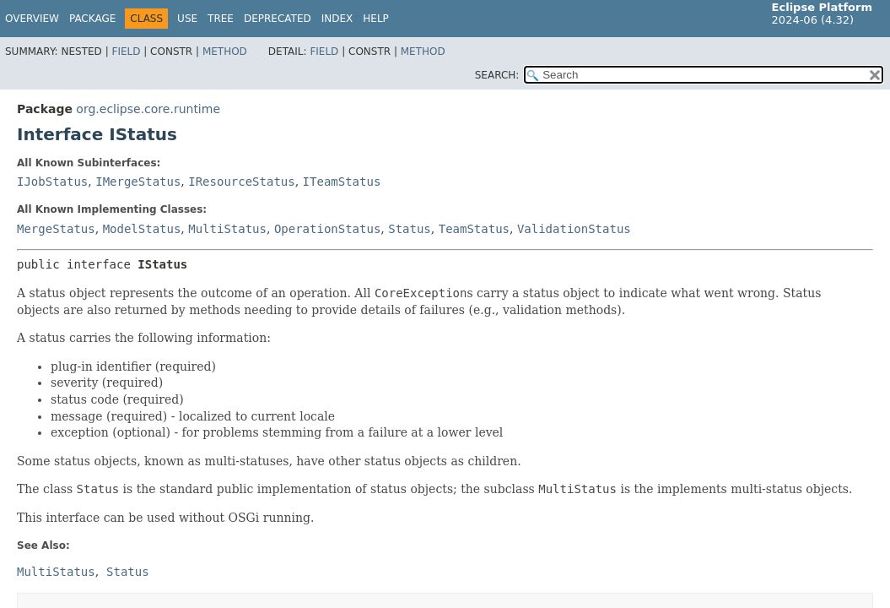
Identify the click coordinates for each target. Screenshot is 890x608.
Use (187, 18)
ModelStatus (142, 229)
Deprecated (277, 18)
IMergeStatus (138, 181)
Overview (32, 18)
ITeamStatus (342, 181)
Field (125, 51)
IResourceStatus (241, 181)
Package (92, 18)
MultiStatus (227, 229)
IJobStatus (52, 181)
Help (376, 18)
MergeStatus (56, 229)
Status (409, 229)
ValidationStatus (574, 229)
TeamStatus (474, 229)
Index (337, 18)
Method (224, 51)
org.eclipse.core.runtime (148, 109)
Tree (221, 18)
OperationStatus (327, 229)
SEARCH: (497, 75)
